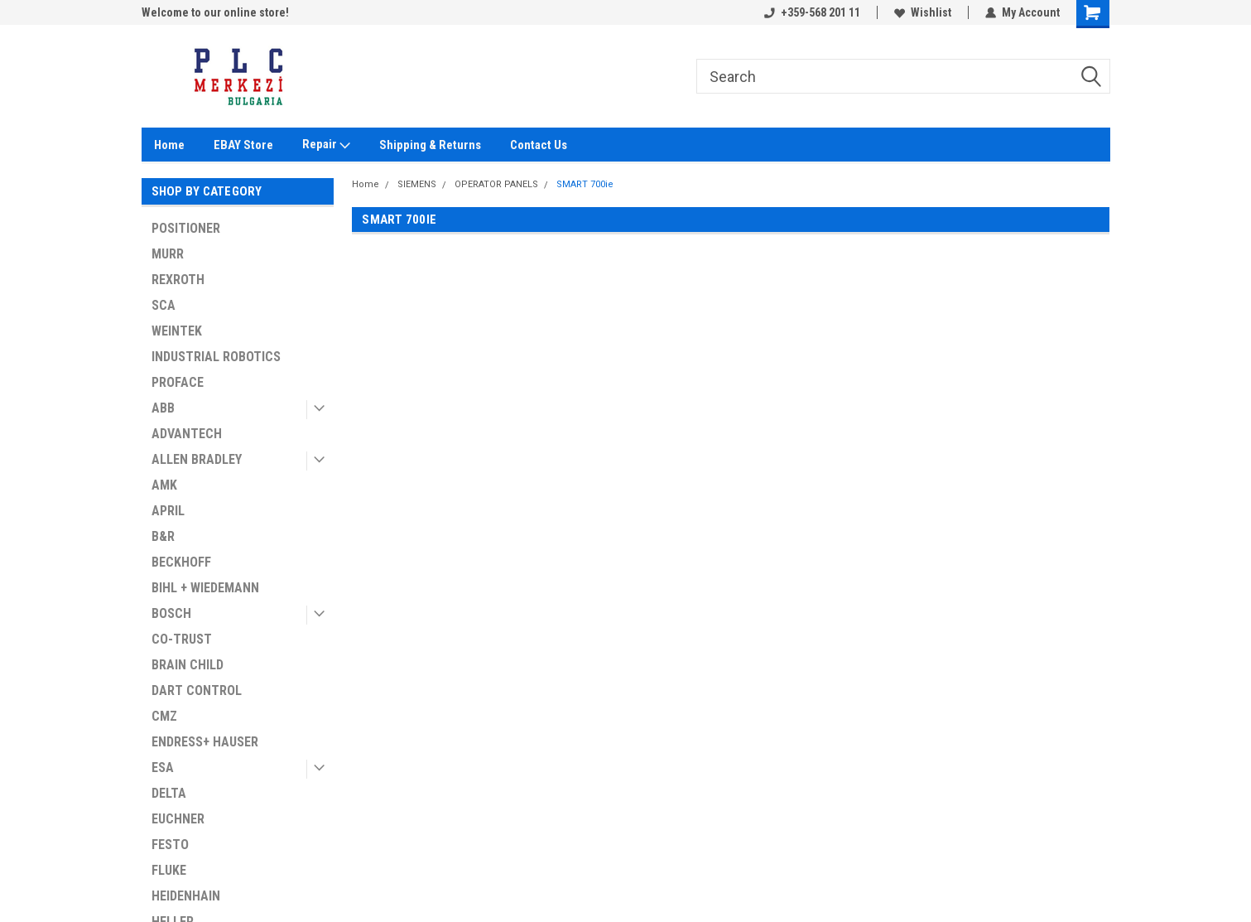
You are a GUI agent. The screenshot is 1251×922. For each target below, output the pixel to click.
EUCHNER (178, 819)
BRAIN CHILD (188, 665)
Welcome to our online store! (215, 12)
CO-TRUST (182, 639)
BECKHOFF (181, 562)
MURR (168, 254)
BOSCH (171, 613)
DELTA (169, 793)
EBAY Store (243, 145)
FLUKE (169, 870)
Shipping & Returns (430, 145)
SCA (164, 305)
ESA (163, 767)
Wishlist (922, 12)
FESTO (170, 844)
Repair (326, 145)
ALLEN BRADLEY (197, 459)
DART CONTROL (197, 690)
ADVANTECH (187, 434)
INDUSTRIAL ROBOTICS (216, 356)
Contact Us (538, 145)
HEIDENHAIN (186, 896)
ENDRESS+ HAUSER (205, 742)
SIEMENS (416, 184)
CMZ (164, 716)
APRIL (168, 511)
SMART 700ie (584, 184)
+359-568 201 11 (812, 12)
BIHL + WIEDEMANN (205, 588)
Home (169, 145)
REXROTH (178, 279)
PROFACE (178, 382)
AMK (164, 485)
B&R (163, 536)
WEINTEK (177, 331)
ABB (163, 408)
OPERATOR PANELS (496, 184)
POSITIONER (186, 228)
